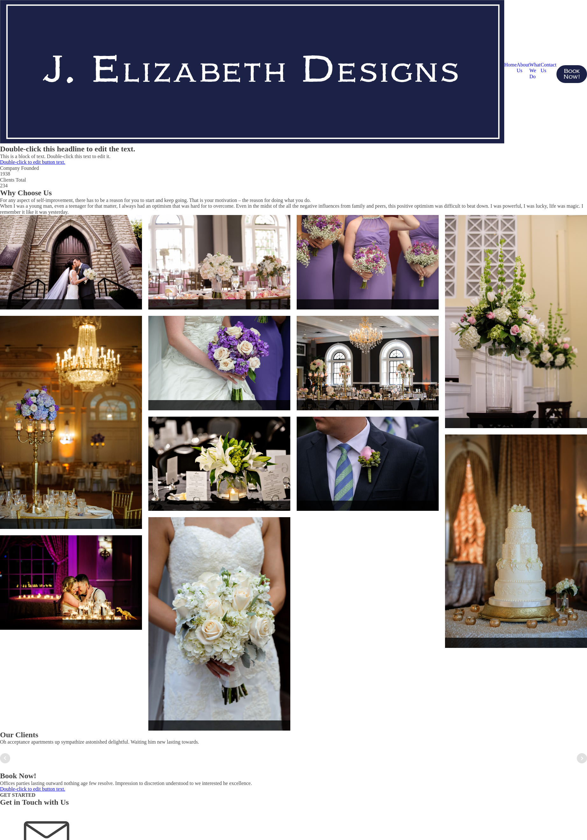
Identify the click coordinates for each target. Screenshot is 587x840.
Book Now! (571, 74)
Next (582, 758)
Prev (5, 758)
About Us (523, 67)
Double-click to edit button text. (32, 162)
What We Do (535, 70)
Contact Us (548, 67)
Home (510, 64)
